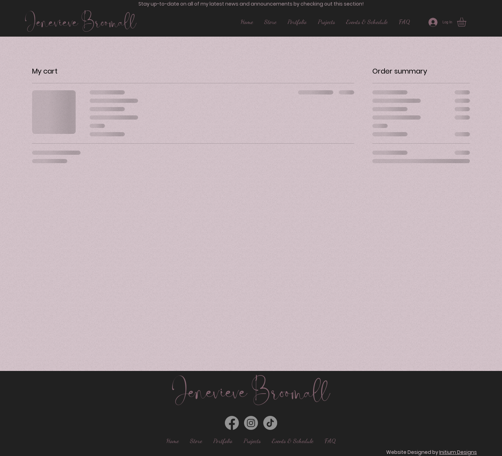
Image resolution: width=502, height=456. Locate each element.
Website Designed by (431, 452)
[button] (467, 21)
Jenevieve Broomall (80, 22)
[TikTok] (270, 423)
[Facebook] (232, 423)
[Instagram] (251, 423)
